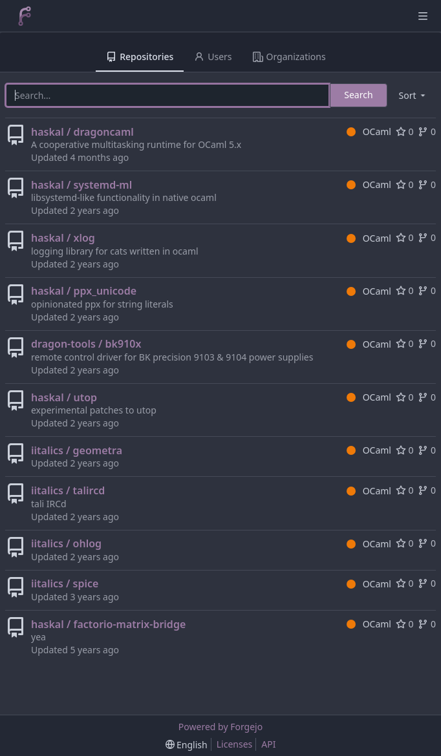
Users (212, 56)
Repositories (139, 56)
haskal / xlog (63, 237)
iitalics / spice (64, 583)
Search (358, 95)
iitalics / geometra (76, 450)
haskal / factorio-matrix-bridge (108, 624)
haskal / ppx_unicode (83, 290)
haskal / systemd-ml (81, 184)
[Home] (24, 16)
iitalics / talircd (68, 490)
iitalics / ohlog (66, 543)
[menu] (413, 95)
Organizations (289, 56)
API (268, 744)
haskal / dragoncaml (82, 131)
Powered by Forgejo (220, 726)
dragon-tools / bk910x (86, 343)
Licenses (235, 744)
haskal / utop (64, 397)
